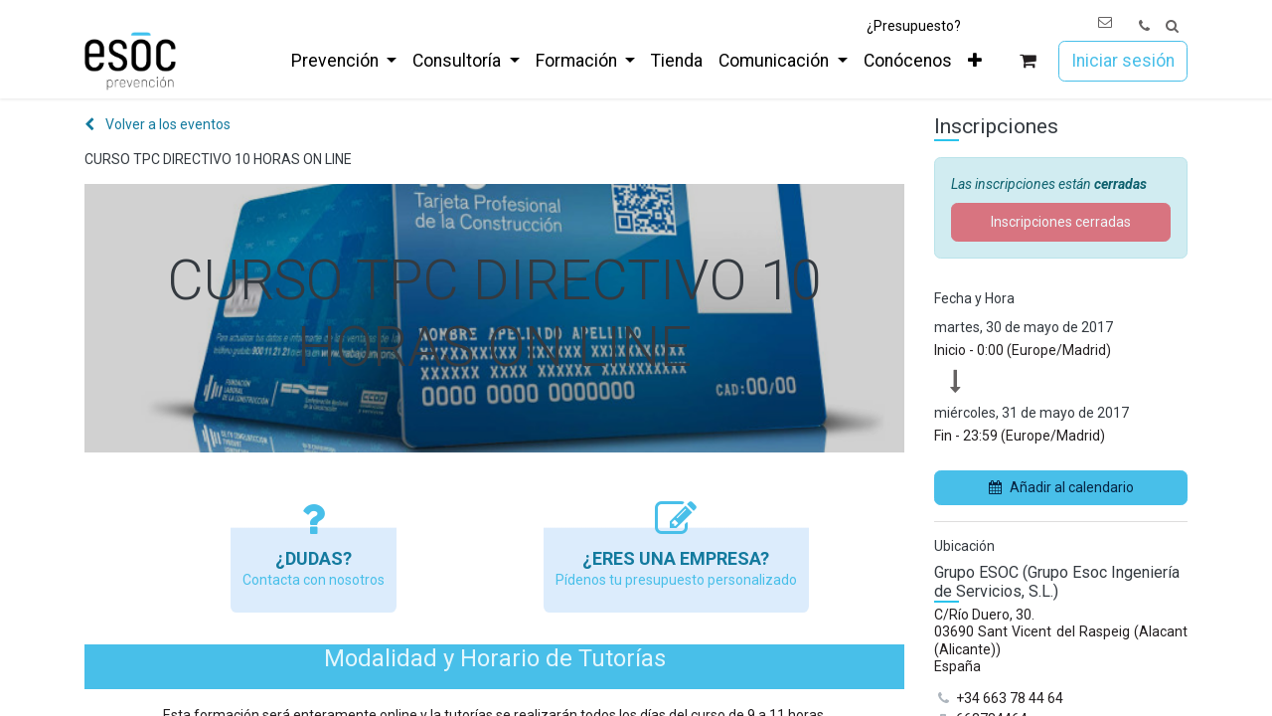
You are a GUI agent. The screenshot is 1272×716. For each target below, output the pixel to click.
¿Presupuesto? (914, 26)
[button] (1172, 26)
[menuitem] (343, 61)
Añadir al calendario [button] (1061, 487)
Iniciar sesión (1123, 61)
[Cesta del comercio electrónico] (1028, 61)
